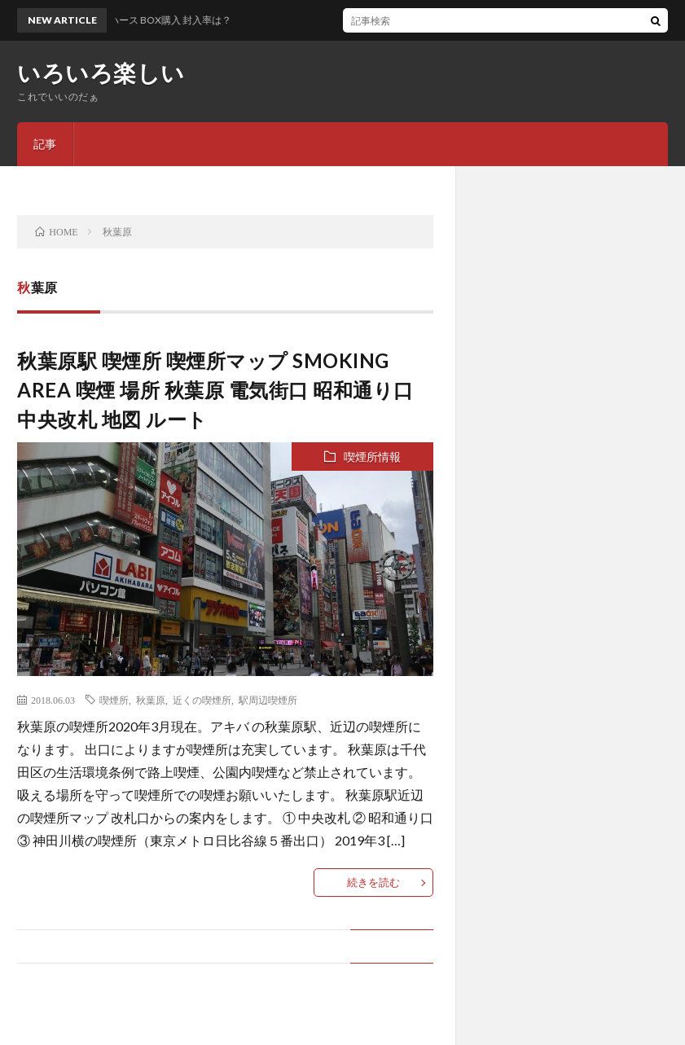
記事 (44, 144)
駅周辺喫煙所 (268, 700)
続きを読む (373, 882)
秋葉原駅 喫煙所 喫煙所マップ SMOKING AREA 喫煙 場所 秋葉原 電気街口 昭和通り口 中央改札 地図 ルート (215, 390)
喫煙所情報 (372, 456)
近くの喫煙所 (202, 700)
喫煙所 (114, 700)
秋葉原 (150, 700)
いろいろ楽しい (101, 72)
